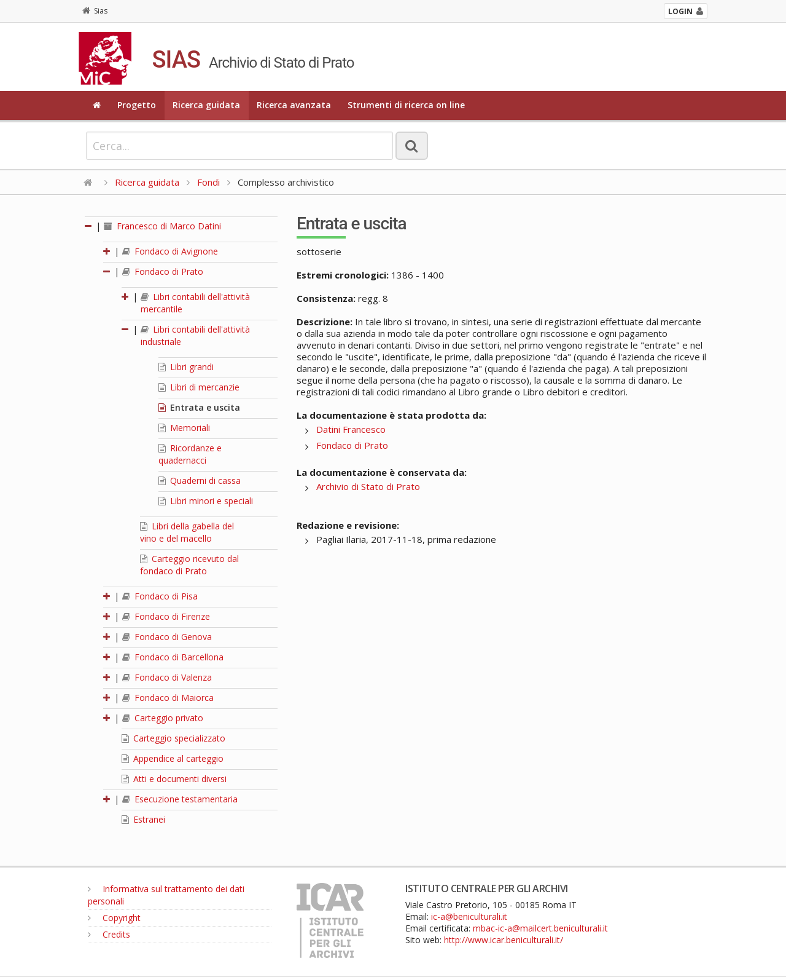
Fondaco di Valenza (167, 677)
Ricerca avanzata (294, 105)
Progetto (136, 105)
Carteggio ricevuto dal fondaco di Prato (189, 565)
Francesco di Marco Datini (162, 226)
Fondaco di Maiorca (168, 697)
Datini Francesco (351, 429)
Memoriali (184, 427)
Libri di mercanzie (198, 387)
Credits (109, 934)
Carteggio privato (162, 718)
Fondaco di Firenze (166, 616)
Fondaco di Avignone (170, 251)
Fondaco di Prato (162, 271)
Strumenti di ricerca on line (406, 105)
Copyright (114, 918)
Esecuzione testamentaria (180, 799)
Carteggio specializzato (173, 738)
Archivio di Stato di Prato (368, 486)
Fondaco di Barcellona (173, 657)
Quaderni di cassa (199, 480)
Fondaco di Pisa (160, 596)
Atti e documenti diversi (174, 779)
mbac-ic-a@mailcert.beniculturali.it (540, 928)
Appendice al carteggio (173, 758)
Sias (94, 11)
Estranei (143, 819)
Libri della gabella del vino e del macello (187, 532)
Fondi (208, 182)
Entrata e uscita (199, 407)
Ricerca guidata (206, 105)
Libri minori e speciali (205, 501)
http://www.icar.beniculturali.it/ (503, 940)
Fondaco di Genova (167, 637)
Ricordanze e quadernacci (190, 454)
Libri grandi (186, 367)
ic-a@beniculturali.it (469, 916)
